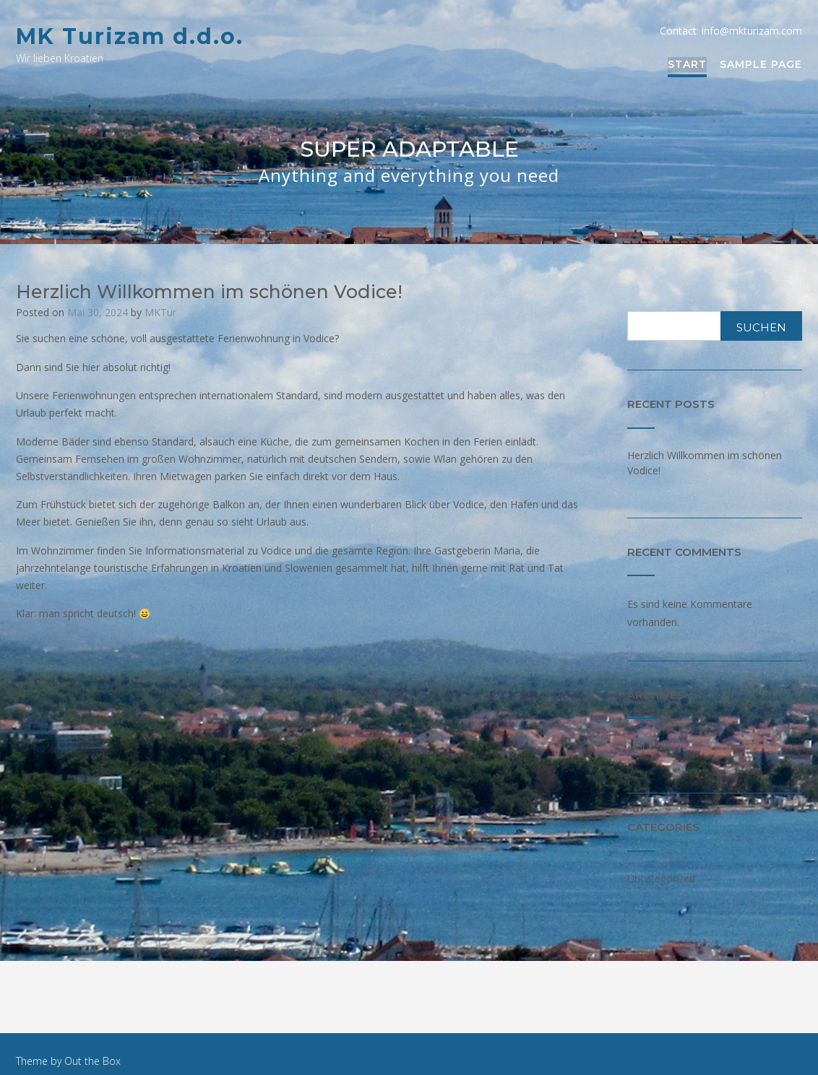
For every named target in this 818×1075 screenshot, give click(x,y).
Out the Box (92, 1061)
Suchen (761, 327)
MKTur (160, 312)
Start (687, 65)
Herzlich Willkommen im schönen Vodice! (209, 292)
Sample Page (761, 65)
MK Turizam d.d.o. (130, 36)
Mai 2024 (649, 745)
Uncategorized (661, 878)
